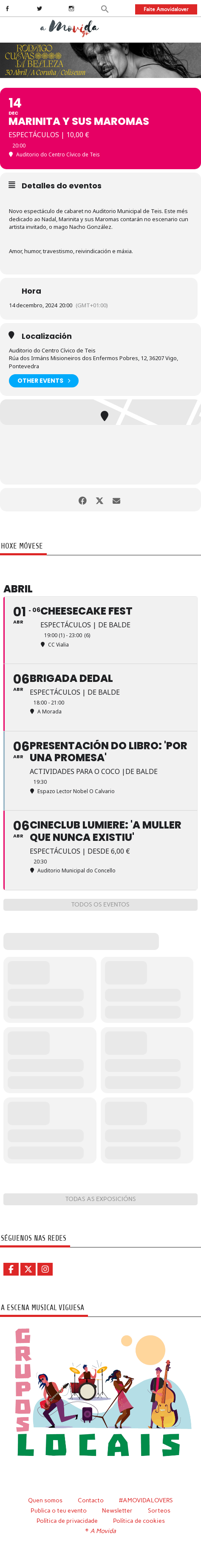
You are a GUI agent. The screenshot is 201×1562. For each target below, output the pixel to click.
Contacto (91, 1500)
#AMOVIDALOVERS (146, 1500)
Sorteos (159, 1510)
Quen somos (45, 1500)
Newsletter (117, 1510)
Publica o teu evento (59, 1510)
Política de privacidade (67, 1520)
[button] (105, 8)
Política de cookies (139, 1520)
